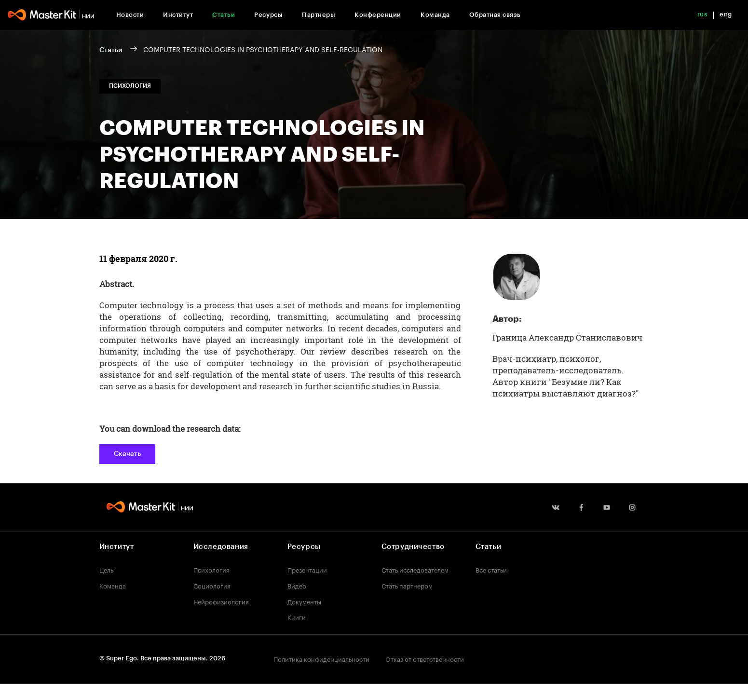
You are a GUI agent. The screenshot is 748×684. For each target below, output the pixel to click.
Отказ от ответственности (424, 658)
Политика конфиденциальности (321, 658)
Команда (435, 15)
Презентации (307, 569)
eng (726, 14)
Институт (178, 15)
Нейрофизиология (221, 601)
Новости (130, 15)
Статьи (223, 15)
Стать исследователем (415, 569)
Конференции (377, 15)
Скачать (127, 454)
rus (702, 14)
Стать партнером (407, 585)
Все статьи (491, 569)
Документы (304, 601)
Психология (211, 569)
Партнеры (318, 15)
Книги (296, 616)
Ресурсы (268, 15)
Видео (296, 585)
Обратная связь (495, 15)
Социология (212, 585)
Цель (106, 569)
